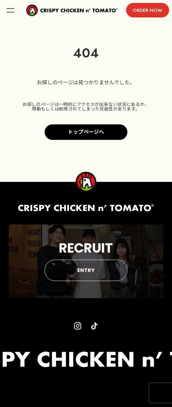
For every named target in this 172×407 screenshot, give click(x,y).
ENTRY (86, 270)
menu (10, 10)
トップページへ (86, 132)
